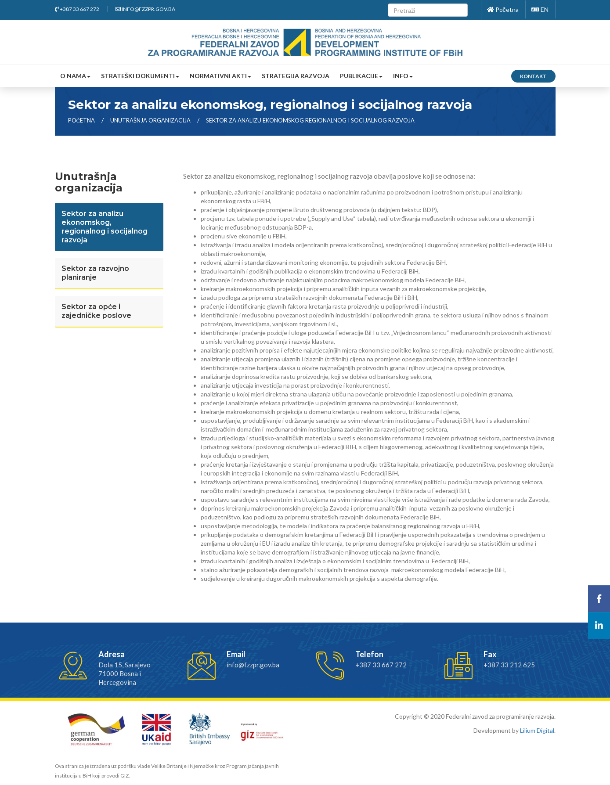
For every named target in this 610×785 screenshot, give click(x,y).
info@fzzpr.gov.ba (145, 9)
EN (540, 9)
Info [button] (403, 75)
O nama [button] (75, 75)
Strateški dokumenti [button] (140, 75)
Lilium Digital (537, 730)
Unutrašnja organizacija (151, 120)
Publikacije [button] (361, 75)
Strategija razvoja (295, 75)
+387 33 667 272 (77, 9)
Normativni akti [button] (220, 75)
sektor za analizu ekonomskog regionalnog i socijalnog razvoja (310, 120)
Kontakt (533, 76)
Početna (503, 9)
